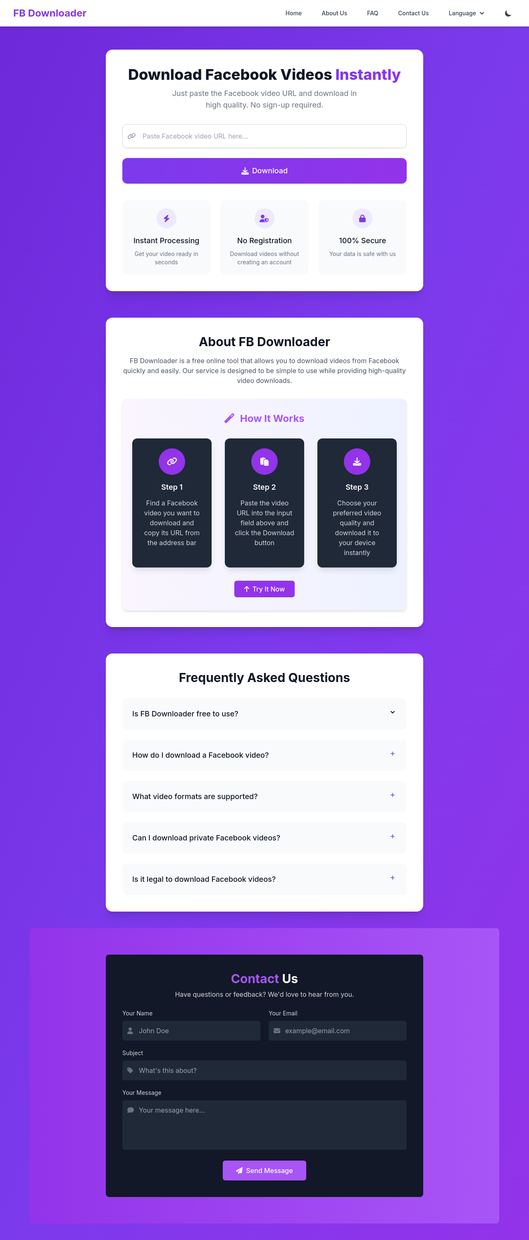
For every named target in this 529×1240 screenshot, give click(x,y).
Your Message (142, 1092)
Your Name (137, 1013)
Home (294, 13)
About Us (334, 13)
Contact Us (413, 13)
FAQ (372, 13)
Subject (132, 1052)
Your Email (283, 1013)
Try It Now (264, 589)
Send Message (264, 1170)
